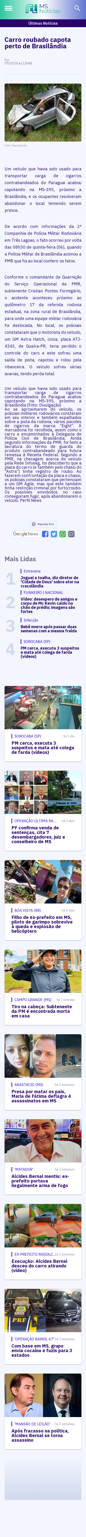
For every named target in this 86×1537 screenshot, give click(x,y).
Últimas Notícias (43, 23)
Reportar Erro (43, 524)
